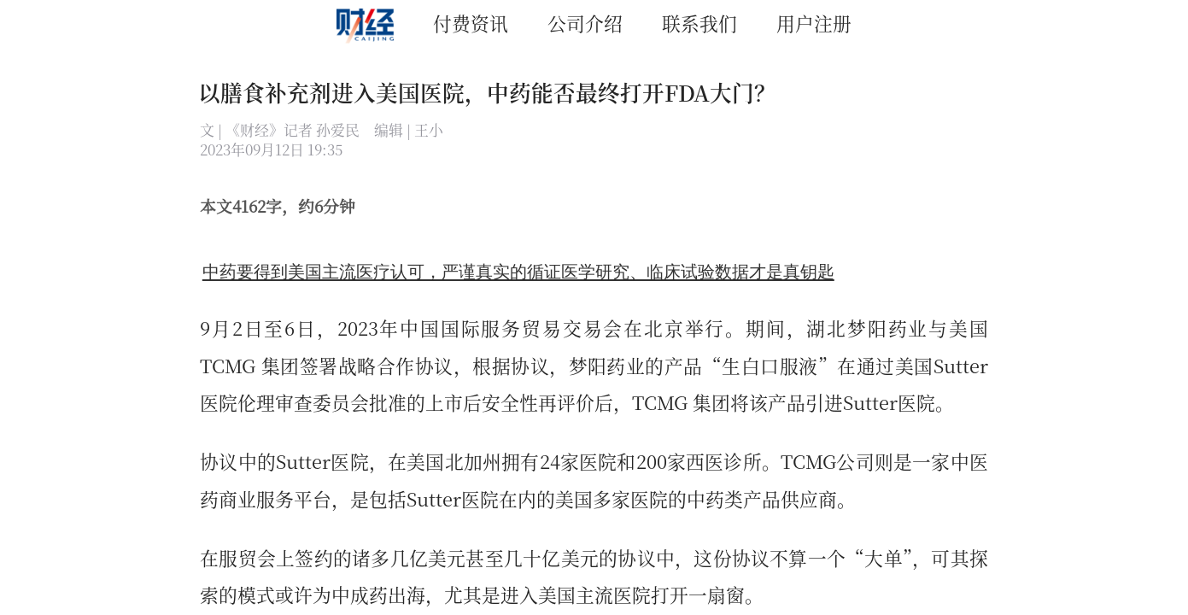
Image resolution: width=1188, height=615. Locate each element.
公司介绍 (585, 22)
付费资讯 (470, 22)
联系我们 (699, 22)
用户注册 (813, 22)
